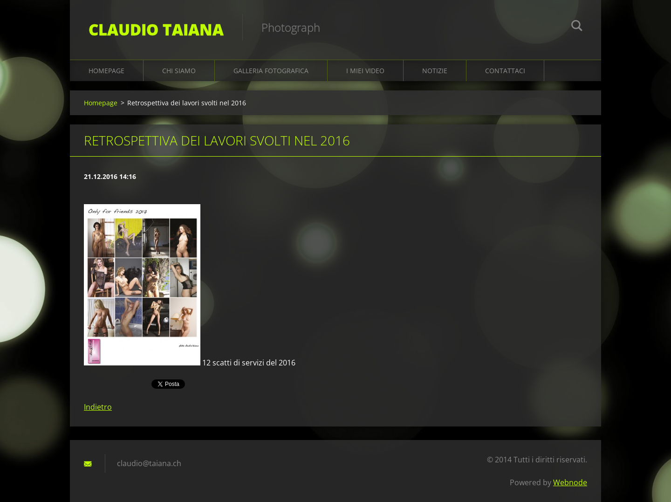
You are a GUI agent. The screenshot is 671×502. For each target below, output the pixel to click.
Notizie (434, 70)
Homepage (106, 70)
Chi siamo (179, 70)
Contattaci (505, 70)
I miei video (365, 70)
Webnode (570, 482)
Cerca (576, 27)
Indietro (98, 407)
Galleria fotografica (270, 70)
